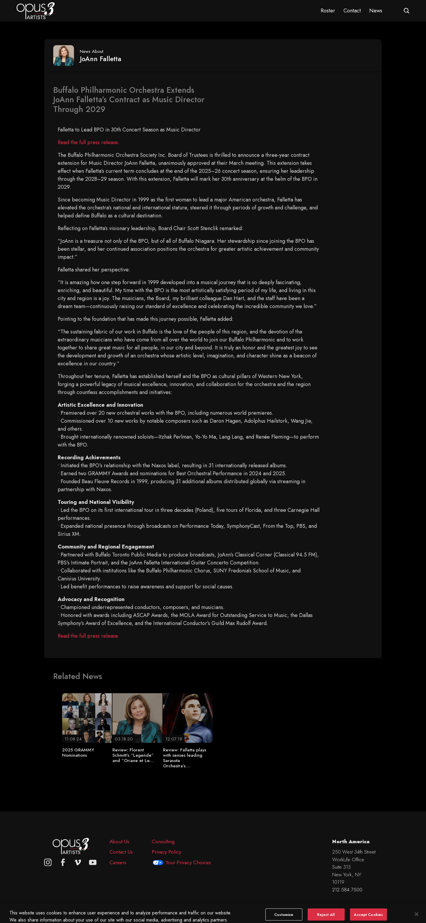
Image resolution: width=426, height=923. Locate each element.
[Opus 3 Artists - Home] (36, 10)
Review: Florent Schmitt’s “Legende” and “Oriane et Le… (133, 755)
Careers (117, 862)
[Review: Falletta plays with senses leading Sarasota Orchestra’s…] (188, 717)
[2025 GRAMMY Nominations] (87, 717)
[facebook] (63, 862)
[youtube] (93, 862)
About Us (119, 841)
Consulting (163, 841)
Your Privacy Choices (188, 862)
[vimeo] (78, 862)
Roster (328, 10)
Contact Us (121, 851)
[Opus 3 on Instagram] (48, 862)
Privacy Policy (166, 851)
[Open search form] (406, 11)
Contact (352, 10)
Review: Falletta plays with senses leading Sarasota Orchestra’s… (184, 758)
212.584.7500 (347, 889)
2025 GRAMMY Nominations (78, 752)
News (375, 10)
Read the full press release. (88, 142)
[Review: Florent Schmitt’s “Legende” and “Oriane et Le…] (137, 717)
